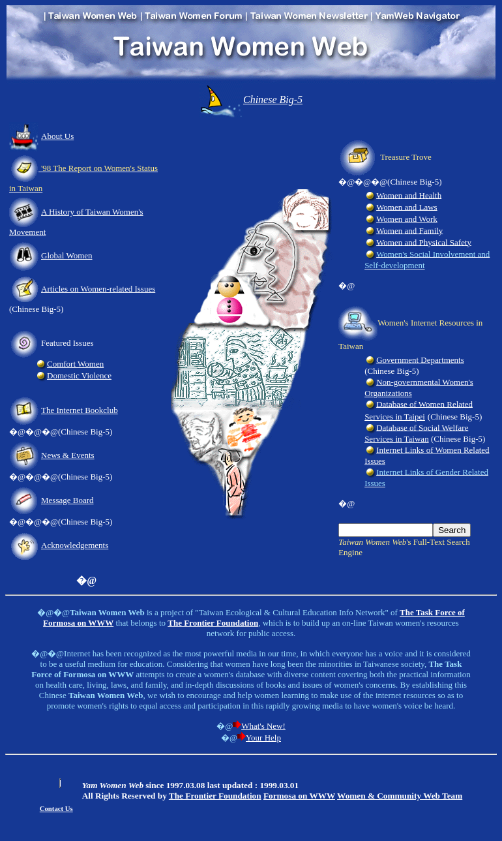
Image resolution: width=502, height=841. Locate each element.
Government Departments (420, 359)
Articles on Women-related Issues (98, 289)
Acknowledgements (74, 545)
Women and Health (408, 195)
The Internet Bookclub (79, 410)
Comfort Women (75, 364)
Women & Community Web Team (399, 796)
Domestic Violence (79, 375)
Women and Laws (406, 206)
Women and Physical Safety (423, 242)
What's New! (263, 726)
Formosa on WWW (299, 796)
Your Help (263, 737)
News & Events (68, 455)
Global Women (67, 255)
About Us (57, 136)
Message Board (67, 500)
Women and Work (406, 218)
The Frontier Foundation (215, 796)
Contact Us (56, 808)
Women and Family (409, 230)
